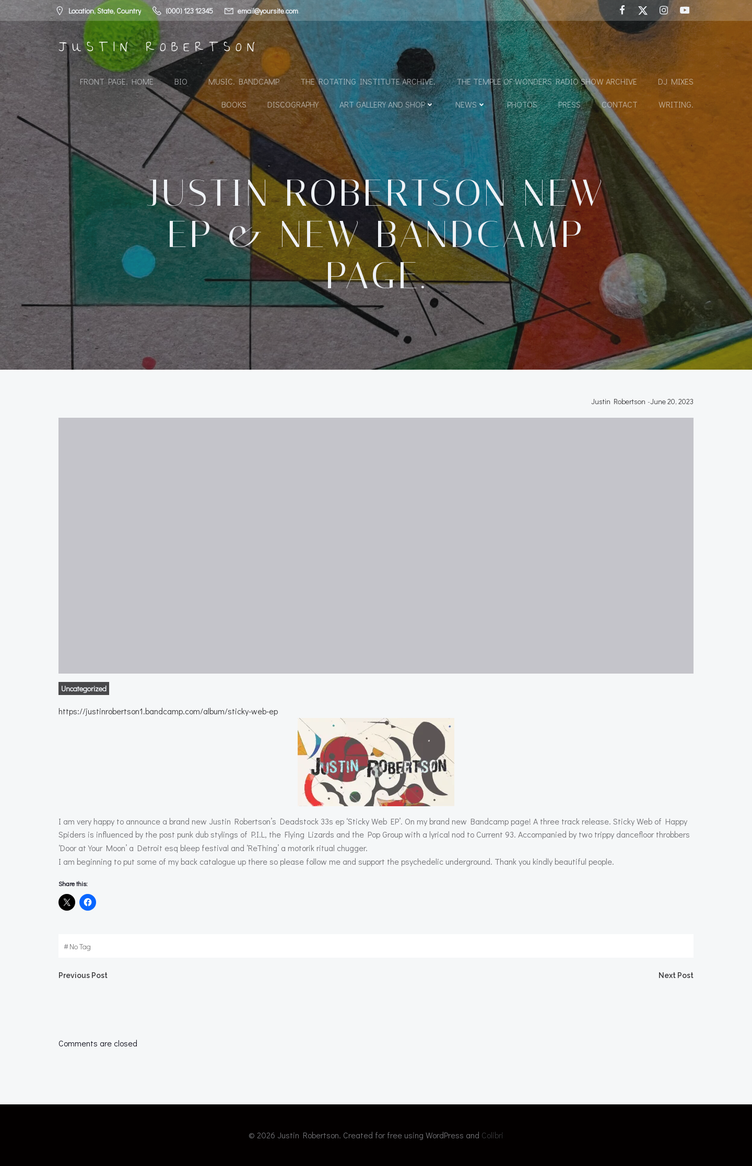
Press (569, 104)
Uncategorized (84, 688)
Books (233, 104)
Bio (180, 81)
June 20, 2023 (672, 401)
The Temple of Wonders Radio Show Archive (546, 81)
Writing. (676, 104)
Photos (522, 104)
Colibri (492, 1134)
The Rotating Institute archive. (368, 81)
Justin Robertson (618, 401)
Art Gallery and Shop (386, 104)
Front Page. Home (117, 81)
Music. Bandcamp (243, 81)
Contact (620, 104)
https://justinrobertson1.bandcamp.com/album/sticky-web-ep (168, 710)
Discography (293, 104)
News (470, 104)
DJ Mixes (676, 81)
